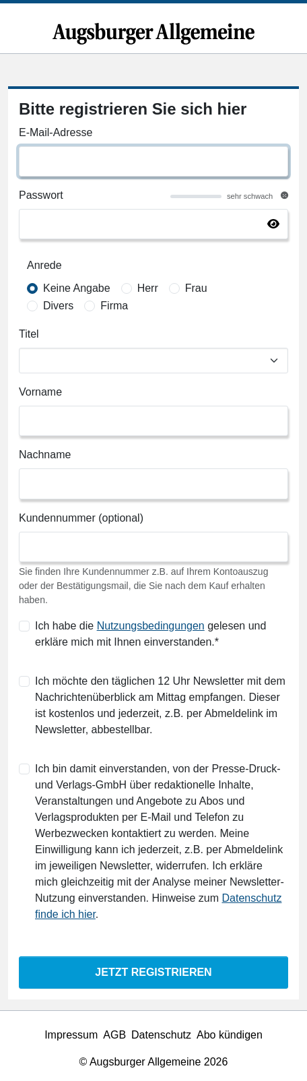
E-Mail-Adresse (55, 132)
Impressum (71, 1035)
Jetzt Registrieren (153, 972)
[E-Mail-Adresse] (153, 161)
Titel (29, 334)
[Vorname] (153, 421)
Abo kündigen (230, 1035)
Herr (147, 288)
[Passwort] (153, 224)
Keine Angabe (76, 288)
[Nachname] (153, 483)
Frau (196, 288)
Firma (114, 305)
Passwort (41, 195)
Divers (58, 305)
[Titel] (153, 360)
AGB (114, 1035)
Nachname (45, 454)
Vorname (40, 392)
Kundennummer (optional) (81, 518)
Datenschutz (161, 1035)
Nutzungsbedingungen (151, 625)
